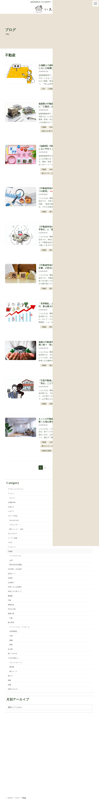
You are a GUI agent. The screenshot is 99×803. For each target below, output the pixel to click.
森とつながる (12, 653)
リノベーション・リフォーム (19, 627)
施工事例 (11, 622)
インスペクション (15, 556)
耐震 (9, 684)
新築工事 (11, 613)
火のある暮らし (13, 658)
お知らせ (11, 507)
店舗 (11, 640)
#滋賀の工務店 (46, 451)
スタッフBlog (12, 516)
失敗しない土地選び (15, 587)
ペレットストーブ (15, 662)
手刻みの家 (12, 609)
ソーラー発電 (12, 538)
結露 (9, 680)
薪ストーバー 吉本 (48, 173)
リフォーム (12, 547)
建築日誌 (11, 604)
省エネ (10, 676)
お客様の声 (12, 502)
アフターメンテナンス (15, 489)
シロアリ (11, 511)
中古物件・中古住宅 (15, 569)
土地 (43, 89)
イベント (11, 493)
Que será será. (14, 520)
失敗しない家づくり (48, 131)
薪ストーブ (13, 671)
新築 (11, 644)
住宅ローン (11, 573)
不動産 (44, 127)
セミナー (12, 498)
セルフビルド (12, 533)
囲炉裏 (11, 667)
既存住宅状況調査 (15, 564)
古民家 (10, 578)
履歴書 (10, 595)
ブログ (10, 542)
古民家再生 (13, 631)
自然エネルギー (13, 689)
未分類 (10, 649)
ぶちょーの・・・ (15, 524)
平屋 (9, 600)
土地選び (51, 89)
